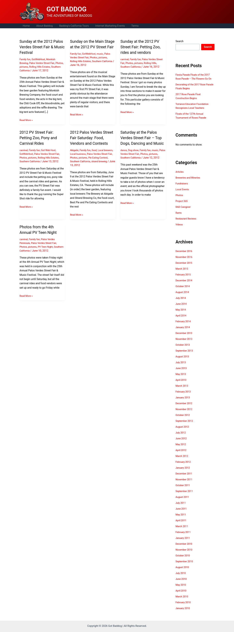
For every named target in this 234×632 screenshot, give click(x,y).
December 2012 (185, 407)
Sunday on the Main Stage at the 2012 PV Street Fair (90, 47)
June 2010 (182, 582)
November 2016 (185, 260)
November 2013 (185, 342)
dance (123, 155)
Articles (180, 175)
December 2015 (185, 266)
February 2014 (184, 325)
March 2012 (182, 459)
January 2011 (183, 541)
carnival (124, 59)
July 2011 (181, 506)
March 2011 (182, 530)
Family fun (26, 59)
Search (179, 41)
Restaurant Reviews (187, 222)
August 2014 (183, 296)
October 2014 (183, 290)
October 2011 (183, 489)
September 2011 (185, 495)
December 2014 (185, 284)
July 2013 (181, 366)
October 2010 (183, 559)
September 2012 (185, 424)
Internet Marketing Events (105, 25)
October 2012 (183, 418)
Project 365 (182, 204)
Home (25, 25)
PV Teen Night (47, 252)
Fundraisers (182, 187)
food (96, 155)
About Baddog (42, 25)
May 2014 (181, 313)
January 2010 (183, 612)
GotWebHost (40, 59)
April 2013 (181, 383)
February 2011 (184, 536)
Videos (179, 228)
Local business (89, 159)
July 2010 (181, 577)
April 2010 (181, 594)
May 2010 (181, 588)
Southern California (31, 70)
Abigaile (74, 155)
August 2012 (183, 430)
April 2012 (181, 454)
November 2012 (185, 413)
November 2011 (185, 483)
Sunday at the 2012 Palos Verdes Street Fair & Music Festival (42, 47)
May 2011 (181, 518)
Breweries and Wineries (189, 181)
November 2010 (185, 553)
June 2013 (182, 372)
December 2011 (185, 477)
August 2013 (183, 360)
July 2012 (181, 436)
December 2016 (185, 255)
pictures (33, 66)
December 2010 (185, 547)
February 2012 (184, 465)
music (102, 59)
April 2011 (181, 524)
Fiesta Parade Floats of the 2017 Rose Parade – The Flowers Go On (194, 78)
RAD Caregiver (184, 210)
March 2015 (182, 272)
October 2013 (183, 348)
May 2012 (181, 448)
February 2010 (184, 606)
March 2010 (182, 600)
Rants (179, 216)
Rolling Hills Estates (50, 66)
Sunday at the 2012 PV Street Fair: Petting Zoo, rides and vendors (142, 47)
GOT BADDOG (66, 9)
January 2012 (183, 471)
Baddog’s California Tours (70, 25)
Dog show (134, 155)
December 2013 (185, 337)
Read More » (27, 120)
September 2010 (185, 565)
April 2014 (181, 319)
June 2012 (182, 442)
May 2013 (181, 377)
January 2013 (183, 401)
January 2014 (183, 331)
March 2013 (182, 389)
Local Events (183, 193)
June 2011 (182, 512)
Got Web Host (51, 150)
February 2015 (184, 278)
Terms (129, 25)
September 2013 (185, 354)
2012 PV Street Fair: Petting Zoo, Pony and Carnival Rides (40, 138)
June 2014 (182, 307)
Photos (24, 66)
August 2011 (183, 500)
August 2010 (183, 571)
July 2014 (181, 301)
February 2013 (184, 395)
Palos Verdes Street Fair (44, 63)
